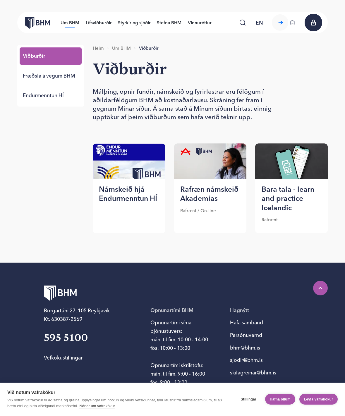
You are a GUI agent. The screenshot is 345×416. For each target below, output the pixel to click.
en (259, 23)
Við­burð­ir (34, 56)
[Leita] (242, 22)
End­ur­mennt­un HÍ (43, 95)
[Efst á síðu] (320, 288)
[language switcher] (259, 22)
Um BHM (70, 22)
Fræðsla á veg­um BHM (49, 76)
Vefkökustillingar (63, 358)
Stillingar (248, 399)
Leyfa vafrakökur (318, 399)
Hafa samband (246, 322)
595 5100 (66, 338)
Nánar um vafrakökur (97, 406)
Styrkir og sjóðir (134, 22)
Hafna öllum (280, 399)
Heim (98, 48)
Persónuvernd (246, 335)
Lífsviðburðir (99, 22)
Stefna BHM (169, 22)
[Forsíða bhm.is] (33, 22)
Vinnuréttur (200, 22)
